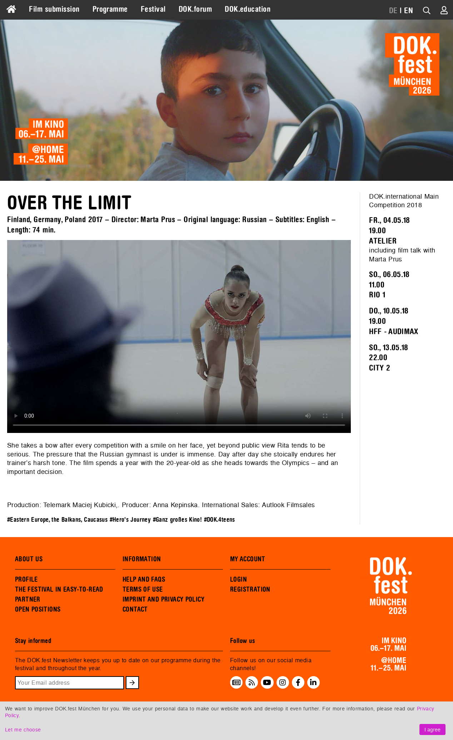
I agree (432, 729)
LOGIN (238, 579)
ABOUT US (29, 559)
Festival (153, 9)
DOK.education (247, 9)
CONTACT (135, 609)
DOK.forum (195, 9)
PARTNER (27, 599)
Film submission (54, 9)
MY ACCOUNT (247, 559)
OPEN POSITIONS (37, 609)
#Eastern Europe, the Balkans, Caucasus (57, 519)
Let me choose (23, 729)
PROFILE (26, 579)
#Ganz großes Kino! (177, 519)
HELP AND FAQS (144, 579)
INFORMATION (142, 559)
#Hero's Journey (130, 519)
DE (393, 10)
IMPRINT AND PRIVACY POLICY (163, 599)
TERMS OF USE (143, 589)
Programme (110, 9)
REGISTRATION (250, 589)
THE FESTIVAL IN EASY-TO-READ (59, 589)
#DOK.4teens (219, 519)
